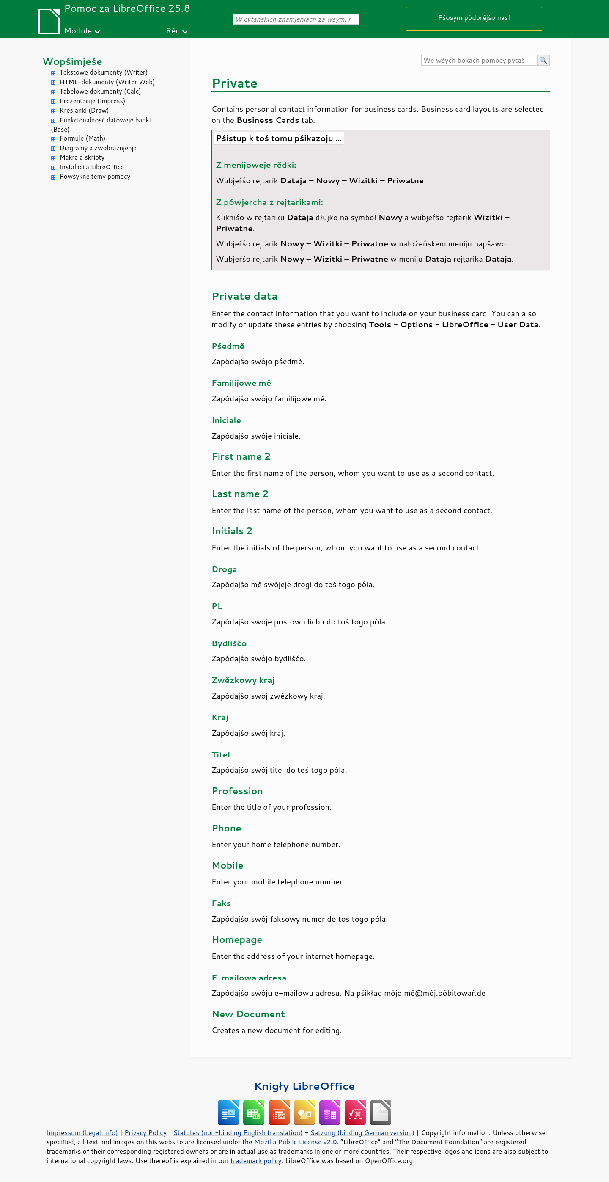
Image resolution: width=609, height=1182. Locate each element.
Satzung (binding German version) (362, 1132)
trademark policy (255, 1160)
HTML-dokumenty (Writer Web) (107, 81)
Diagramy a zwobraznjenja (98, 148)
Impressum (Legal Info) (82, 1132)
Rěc (173, 30)
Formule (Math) (82, 138)
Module (78, 30)
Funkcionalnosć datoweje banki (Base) (101, 125)
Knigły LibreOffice (304, 1085)
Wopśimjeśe (72, 61)
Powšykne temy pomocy (95, 176)
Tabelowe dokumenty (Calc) (100, 91)
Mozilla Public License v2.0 (295, 1141)
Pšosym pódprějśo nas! (474, 17)
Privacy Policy (145, 1132)
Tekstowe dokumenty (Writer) (104, 72)
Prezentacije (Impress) (92, 101)
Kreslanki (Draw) (84, 110)
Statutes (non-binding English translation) (237, 1132)
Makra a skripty (82, 157)
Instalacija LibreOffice (92, 167)
